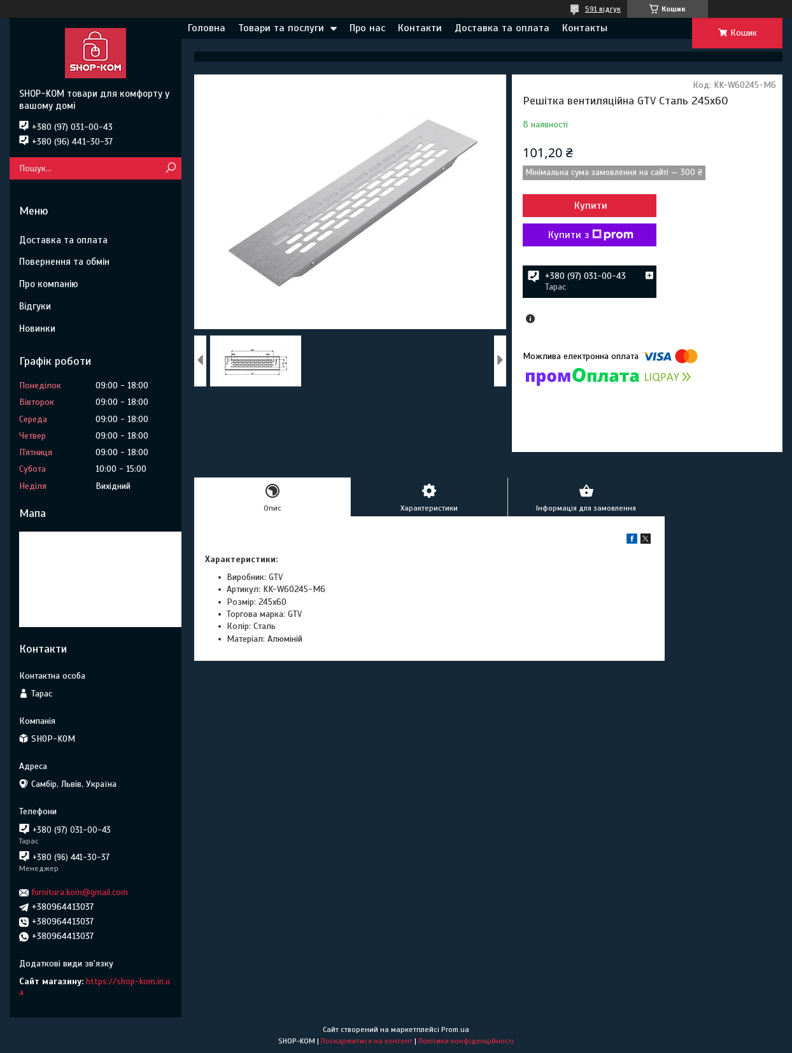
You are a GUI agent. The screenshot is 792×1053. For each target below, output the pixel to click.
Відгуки (35, 306)
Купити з (590, 235)
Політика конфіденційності (466, 1040)
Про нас (367, 28)
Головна (206, 28)
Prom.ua (455, 1029)
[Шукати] (170, 168)
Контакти (420, 28)
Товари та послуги (281, 28)
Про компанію (48, 284)
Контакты (584, 28)
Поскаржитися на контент (367, 1040)
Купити (590, 205)
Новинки (37, 328)
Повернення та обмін (64, 261)
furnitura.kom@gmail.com (80, 892)
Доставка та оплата (502, 28)
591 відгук (603, 8)
